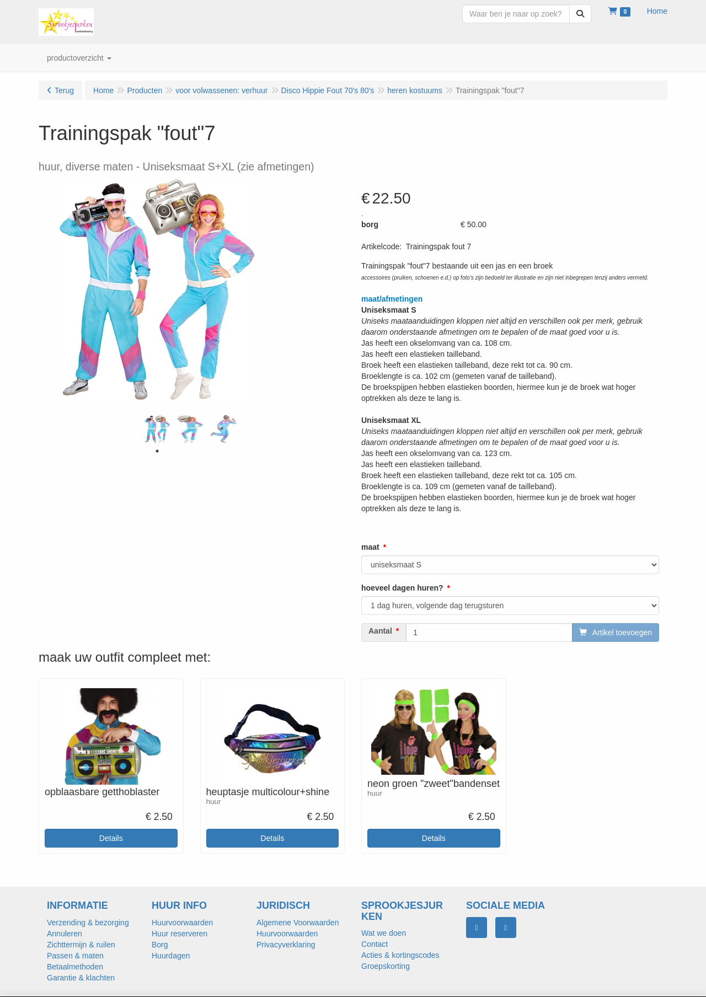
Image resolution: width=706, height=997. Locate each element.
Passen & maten (75, 955)
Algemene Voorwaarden (297, 922)
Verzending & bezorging (88, 922)
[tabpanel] (157, 429)
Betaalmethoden (75, 966)
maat (370, 547)
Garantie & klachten (81, 977)
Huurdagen (171, 955)
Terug (64, 90)
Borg (160, 944)
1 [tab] (157, 451)
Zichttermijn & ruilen (81, 944)
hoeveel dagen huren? (402, 587)
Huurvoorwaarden (182, 922)
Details (111, 838)
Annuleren (64, 933)
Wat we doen (383, 933)
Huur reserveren (179, 933)
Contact (374, 944)
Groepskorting (385, 966)
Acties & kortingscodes (400, 955)
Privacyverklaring (285, 944)
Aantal (380, 631)
